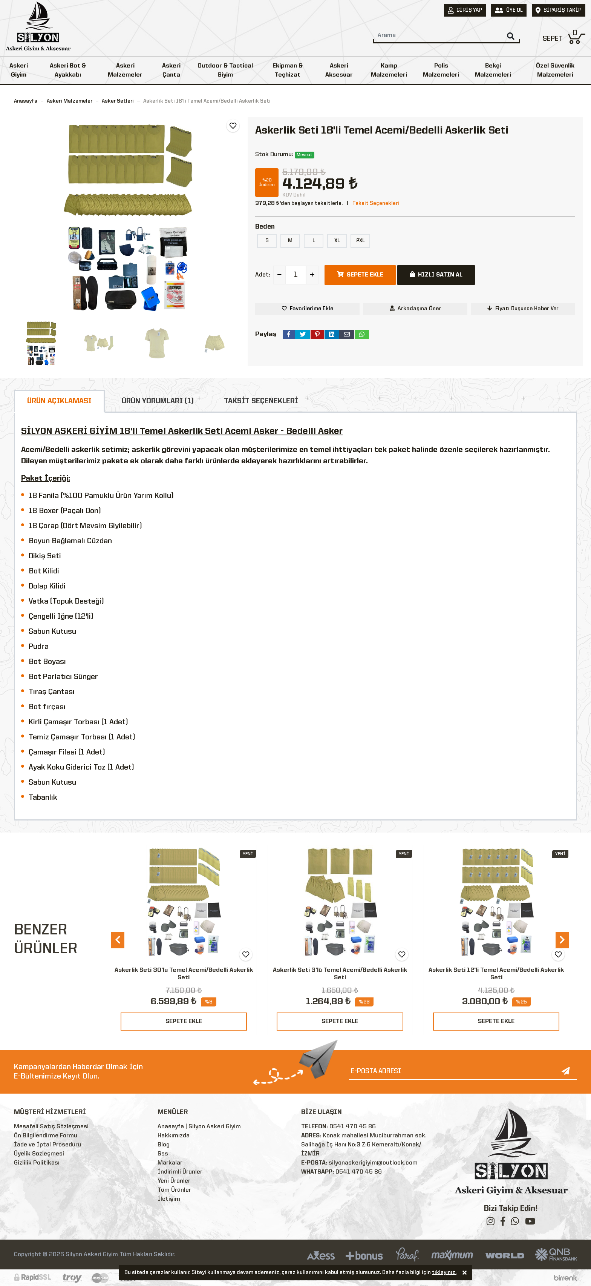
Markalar (170, 1163)
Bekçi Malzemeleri (493, 70)
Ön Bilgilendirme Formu (45, 1136)
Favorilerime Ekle (311, 308)
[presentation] (117, 940)
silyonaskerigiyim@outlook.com (373, 1163)
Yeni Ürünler (174, 1181)
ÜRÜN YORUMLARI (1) (158, 401)
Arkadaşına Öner (415, 308)
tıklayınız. (444, 1273)
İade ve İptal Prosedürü (47, 1145)
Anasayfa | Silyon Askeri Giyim (199, 1127)
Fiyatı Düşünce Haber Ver (523, 308)
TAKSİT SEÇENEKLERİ (261, 401)
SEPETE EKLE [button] (360, 274)
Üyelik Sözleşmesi (39, 1154)
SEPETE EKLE (183, 1022)
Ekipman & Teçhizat (288, 70)
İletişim (169, 1199)
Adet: (262, 275)
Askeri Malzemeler (125, 70)
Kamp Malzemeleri (389, 70)
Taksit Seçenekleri (375, 203)
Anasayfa (25, 101)
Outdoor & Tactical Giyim (225, 70)
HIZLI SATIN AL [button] (436, 274)
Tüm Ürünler (174, 1190)
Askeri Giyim (18, 70)
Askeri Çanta (171, 70)
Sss (163, 1154)
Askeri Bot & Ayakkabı (68, 70)
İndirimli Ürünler (180, 1172)
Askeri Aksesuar (339, 70)
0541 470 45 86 (352, 1127)
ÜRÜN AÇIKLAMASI (59, 401)
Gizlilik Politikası (37, 1163)
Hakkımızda (174, 1136)
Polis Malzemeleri (441, 70)
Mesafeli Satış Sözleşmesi (51, 1127)
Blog (164, 1145)
